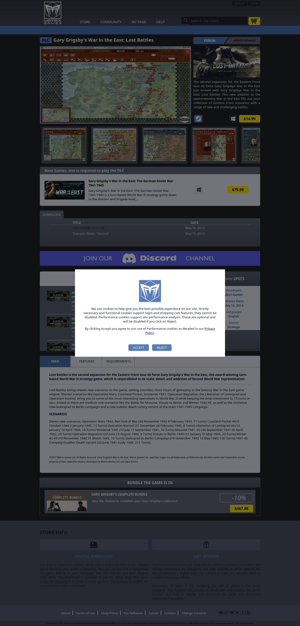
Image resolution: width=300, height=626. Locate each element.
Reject (162, 347)
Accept (138, 347)
